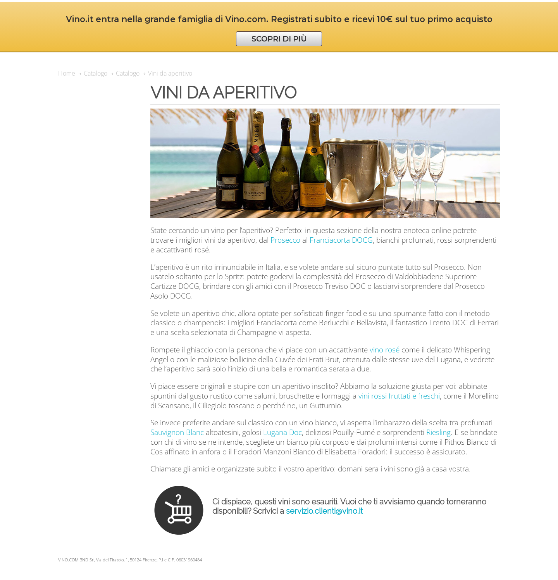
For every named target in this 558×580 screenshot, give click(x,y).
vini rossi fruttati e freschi (399, 395)
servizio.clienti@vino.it (324, 511)
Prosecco (285, 240)
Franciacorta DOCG (341, 240)
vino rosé (385, 349)
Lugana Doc (282, 432)
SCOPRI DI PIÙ (279, 38)
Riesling (438, 432)
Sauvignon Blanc (177, 432)
